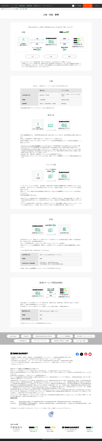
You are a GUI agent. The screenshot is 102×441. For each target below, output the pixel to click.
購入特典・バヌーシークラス (84, 336)
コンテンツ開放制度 (65, 336)
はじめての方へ (5, 5)
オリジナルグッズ (47, 5)
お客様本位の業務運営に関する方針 (62, 357)
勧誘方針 (30, 357)
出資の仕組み (13, 336)
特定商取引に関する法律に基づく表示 (39, 359)
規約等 (24, 357)
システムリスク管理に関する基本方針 (20, 362)
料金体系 (26, 336)
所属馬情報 (29, 5)
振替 (69, 56)
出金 (51, 56)
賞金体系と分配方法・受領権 (61, 340)
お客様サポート (37, 5)
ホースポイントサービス (40, 340)
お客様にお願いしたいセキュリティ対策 (61, 362)
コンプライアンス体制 (55, 359)
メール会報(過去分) (22, 340)
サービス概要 (14, 5)
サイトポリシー (48, 357)
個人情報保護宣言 (38, 357)
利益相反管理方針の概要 (67, 360)
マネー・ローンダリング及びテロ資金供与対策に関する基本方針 (43, 360)
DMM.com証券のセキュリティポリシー (40, 362)
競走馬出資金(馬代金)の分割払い (44, 336)
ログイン (97, 5)
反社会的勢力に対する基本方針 (18, 360)
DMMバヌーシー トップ (6, 8)
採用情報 (19, 357)
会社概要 (13, 357)
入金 (32, 56)
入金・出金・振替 (80, 340)
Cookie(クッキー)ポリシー (17, 364)
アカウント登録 (87, 5)
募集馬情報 (22, 5)
